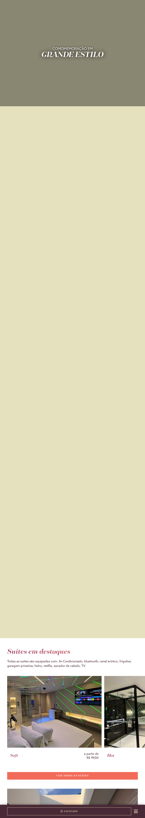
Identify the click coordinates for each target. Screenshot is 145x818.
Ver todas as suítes (72, 775)
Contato (69, 811)
